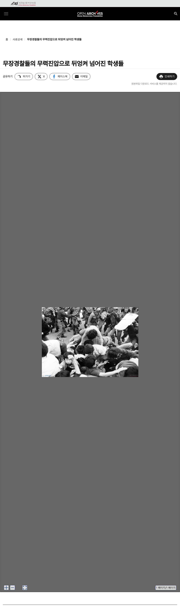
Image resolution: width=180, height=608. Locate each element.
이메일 (81, 76)
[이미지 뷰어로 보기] (24, 587)
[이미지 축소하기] (12, 587)
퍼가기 (23, 76)
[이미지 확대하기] (6, 587)
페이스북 (60, 76)
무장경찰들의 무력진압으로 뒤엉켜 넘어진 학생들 (54, 39)
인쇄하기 (167, 76)
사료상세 (17, 39)
